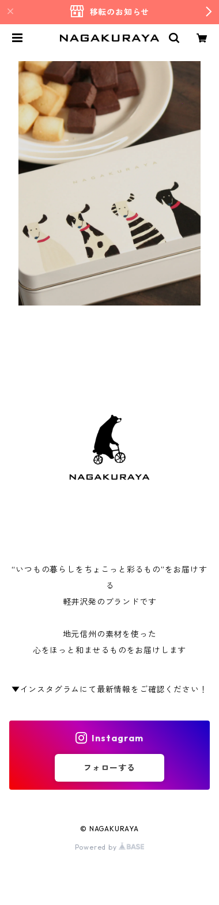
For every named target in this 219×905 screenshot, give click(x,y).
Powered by (110, 847)
